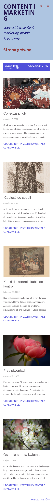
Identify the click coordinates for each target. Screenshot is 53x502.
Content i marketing (19, 12)
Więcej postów (40, 499)
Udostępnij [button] (10, 143)
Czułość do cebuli (17, 197)
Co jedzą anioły (15, 113)
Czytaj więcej (11, 147)
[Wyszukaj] (41, 5)
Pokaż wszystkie (37, 66)
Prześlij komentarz (32, 143)
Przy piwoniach (14, 370)
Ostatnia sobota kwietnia (21, 455)
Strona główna (17, 49)
